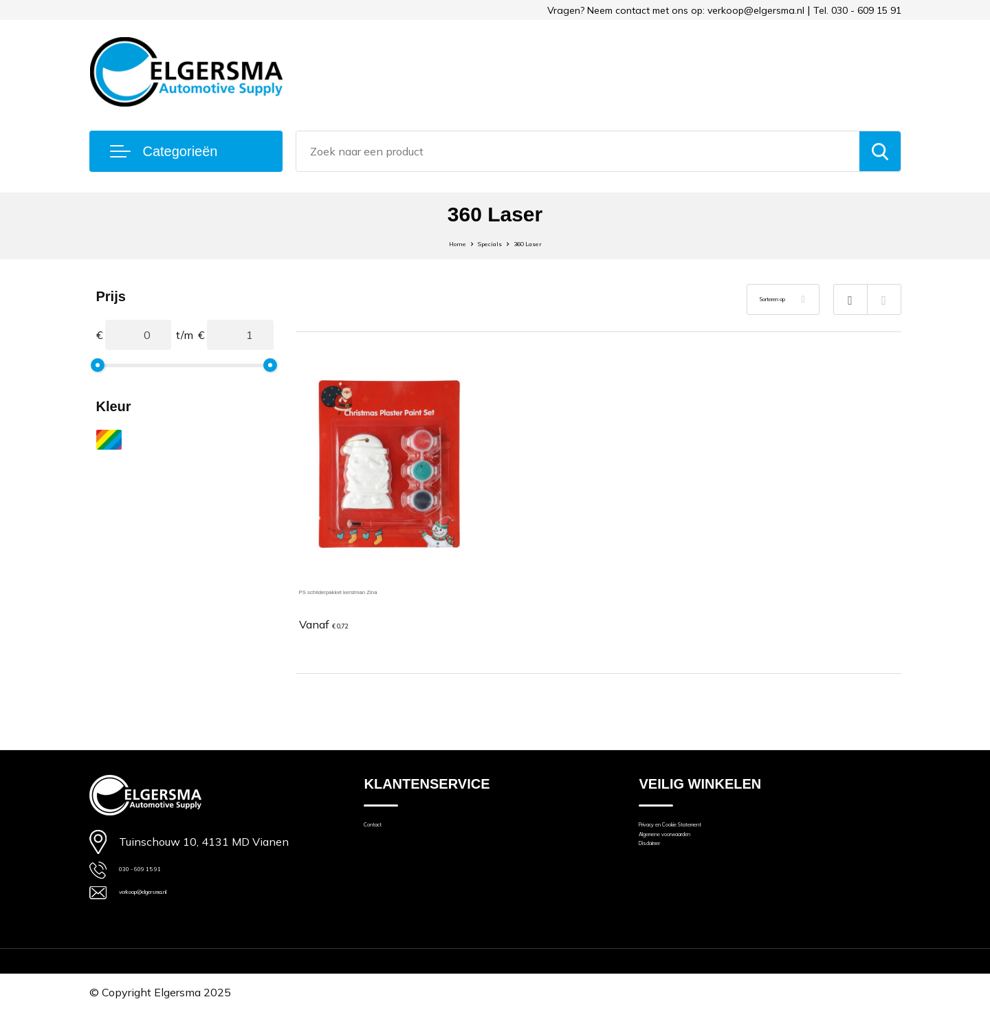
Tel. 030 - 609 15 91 (857, 10)
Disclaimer (663, 871)
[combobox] (577, 151)
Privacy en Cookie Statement (708, 833)
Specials (485, 242)
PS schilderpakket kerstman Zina (379, 590)
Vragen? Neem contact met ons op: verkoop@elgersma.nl (675, 10)
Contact (382, 833)
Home (438, 242)
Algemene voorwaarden (696, 852)
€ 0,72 (334, 625)
